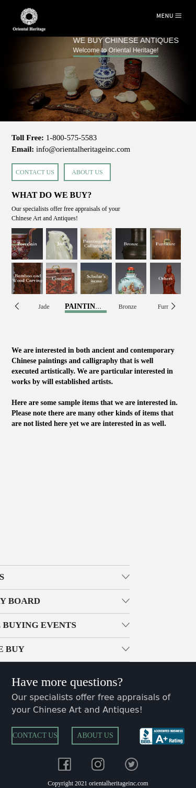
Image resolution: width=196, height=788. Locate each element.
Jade (43, 306)
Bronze (128, 306)
